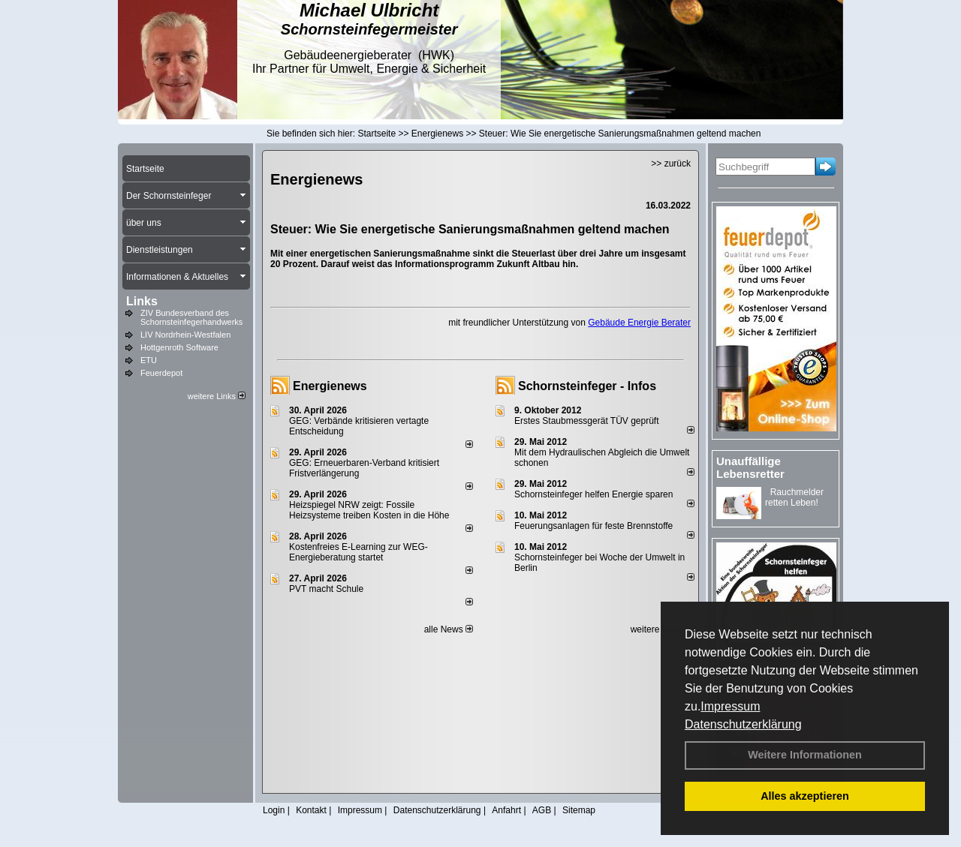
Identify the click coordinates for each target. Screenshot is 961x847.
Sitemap (578, 810)
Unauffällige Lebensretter (750, 467)
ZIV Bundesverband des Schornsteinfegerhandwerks (191, 317)
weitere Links (217, 396)
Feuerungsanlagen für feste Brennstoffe (593, 526)
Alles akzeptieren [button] (805, 796)
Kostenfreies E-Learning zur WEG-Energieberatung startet (358, 552)
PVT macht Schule (326, 589)
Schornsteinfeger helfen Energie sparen (593, 494)
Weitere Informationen (805, 755)
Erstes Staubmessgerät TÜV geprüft (586, 421)
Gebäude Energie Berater (639, 322)
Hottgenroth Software (179, 347)
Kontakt (311, 810)
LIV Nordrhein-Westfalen (185, 334)
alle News (448, 629)
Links (142, 301)
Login (274, 810)
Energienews (330, 386)
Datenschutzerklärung (743, 724)
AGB (541, 810)
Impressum (730, 706)
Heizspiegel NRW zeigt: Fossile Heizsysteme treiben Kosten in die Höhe (369, 510)
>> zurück (671, 163)
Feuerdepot (161, 372)
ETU (148, 360)
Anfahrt (506, 810)
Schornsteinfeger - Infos (587, 386)
